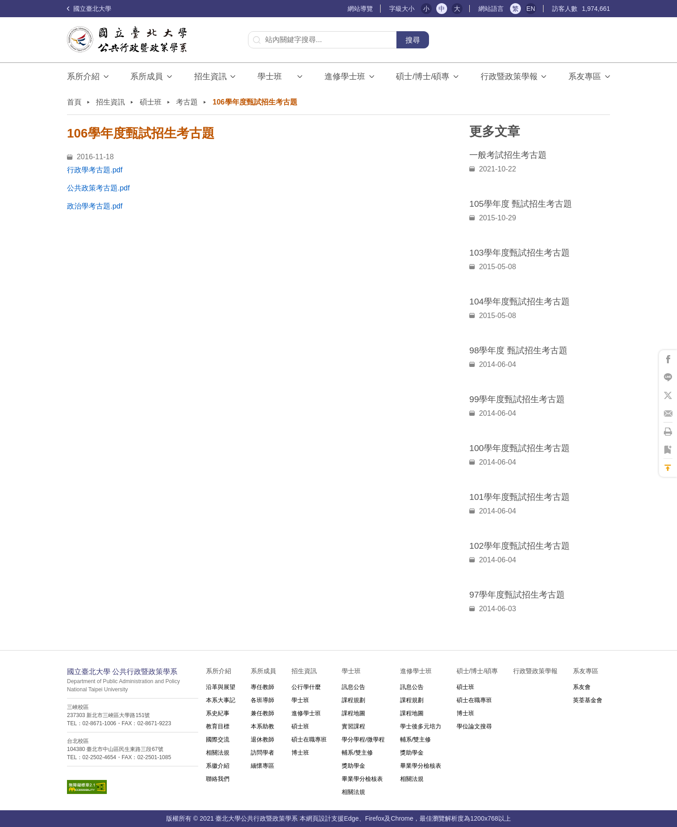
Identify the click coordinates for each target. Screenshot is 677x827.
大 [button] (457, 8)
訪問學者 (262, 752)
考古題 (187, 102)
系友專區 (584, 76)
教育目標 (217, 726)
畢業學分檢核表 (362, 778)
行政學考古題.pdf (95, 170)
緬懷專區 (262, 765)
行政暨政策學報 (509, 76)
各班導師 (262, 700)
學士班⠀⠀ (275, 76)
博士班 (300, 752)
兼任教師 (262, 713)
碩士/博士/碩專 (422, 76)
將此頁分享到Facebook (668, 359)
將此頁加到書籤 (667, 450)
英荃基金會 (587, 700)
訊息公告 (353, 687)
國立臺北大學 (89, 8)
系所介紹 (83, 76)
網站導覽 (360, 8)
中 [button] (442, 8)
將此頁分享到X (668, 395)
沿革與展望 (220, 687)
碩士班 (151, 102)
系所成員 (146, 76)
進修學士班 (344, 76)
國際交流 (217, 739)
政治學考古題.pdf (95, 206)
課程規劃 (353, 700)
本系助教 (262, 726)
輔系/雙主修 (357, 752)
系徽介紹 (217, 765)
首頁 (74, 102)
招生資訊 (210, 76)
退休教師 (262, 739)
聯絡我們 (217, 778)
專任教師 (262, 687)
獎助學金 (353, 765)
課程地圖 (353, 713)
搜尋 (412, 40)
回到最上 (668, 468)
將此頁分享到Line (668, 377)
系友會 (582, 687)
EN (530, 8)
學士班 (300, 700)
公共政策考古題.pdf (98, 188)
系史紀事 (217, 713)
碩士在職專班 (309, 739)
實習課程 (353, 726)
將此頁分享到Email (667, 413)
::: (343, 8)
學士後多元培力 (420, 726)
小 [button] (426, 8)
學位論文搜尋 (474, 726)
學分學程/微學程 (363, 739)
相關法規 (217, 752)
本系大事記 (220, 700)
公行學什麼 (306, 687)
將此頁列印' (668, 432)
